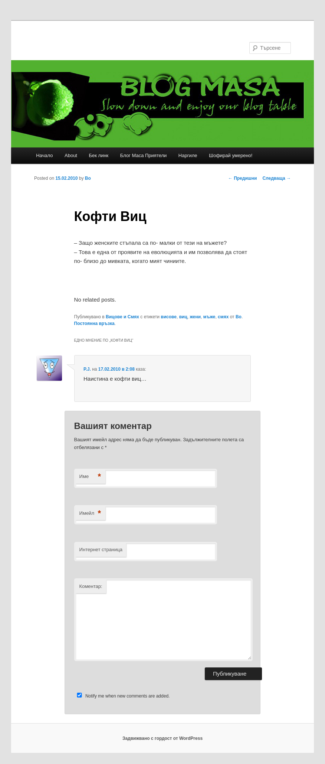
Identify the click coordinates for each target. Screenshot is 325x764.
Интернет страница (100, 549)
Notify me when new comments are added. (127, 696)
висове (169, 316)
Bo (88, 178)
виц (183, 316)
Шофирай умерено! (230, 155)
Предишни (242, 178)
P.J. (87, 369)
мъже (209, 316)
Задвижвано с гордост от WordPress (162, 738)
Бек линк (98, 155)
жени (195, 316)
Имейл (90, 513)
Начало (44, 155)
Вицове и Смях (122, 316)
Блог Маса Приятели (143, 155)
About (71, 155)
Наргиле (187, 155)
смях (223, 316)
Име (90, 476)
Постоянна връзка (94, 323)
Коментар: (90, 586)
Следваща (276, 178)
